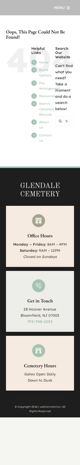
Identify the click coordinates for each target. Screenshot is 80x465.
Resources (47, 96)
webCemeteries (50, 406)
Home (43, 62)
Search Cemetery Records (46, 109)
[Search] (60, 121)
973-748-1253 (40, 321)
